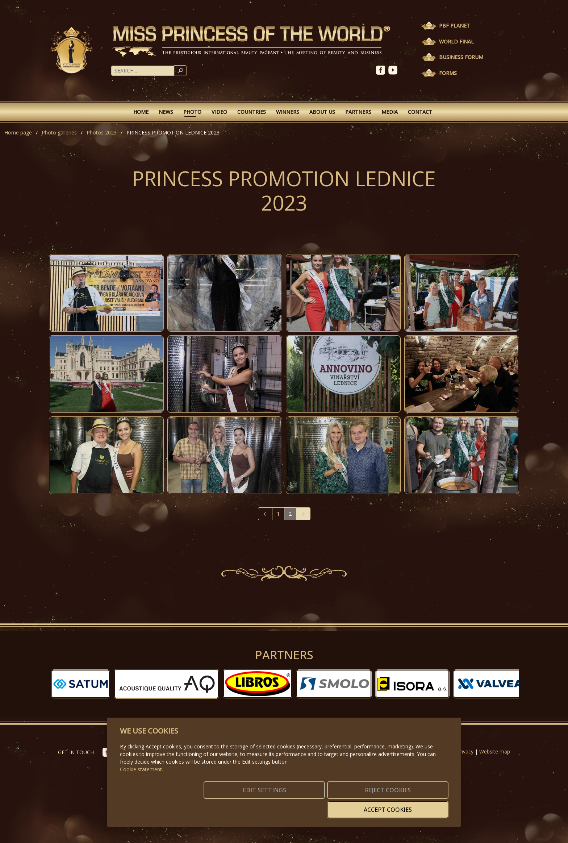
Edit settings (268, 805)
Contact (420, 111)
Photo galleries (59, 132)
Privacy (465, 751)
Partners (358, 111)
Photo (192, 111)
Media (389, 111)
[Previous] (265, 513)
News (166, 111)
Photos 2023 (102, 132)
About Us (322, 111)
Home (141, 111)
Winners (287, 111)
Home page (18, 132)
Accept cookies (413, 805)
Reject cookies (341, 805)
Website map (494, 751)
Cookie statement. (141, 780)
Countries (251, 111)
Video (219, 111)
